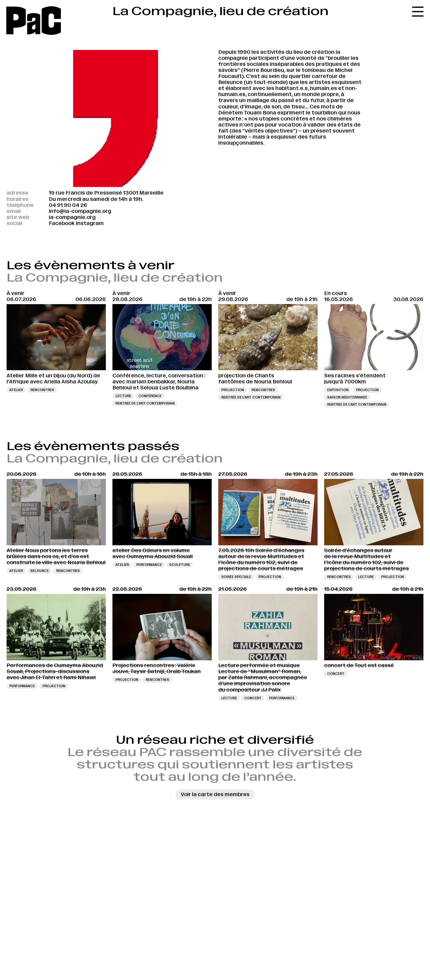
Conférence (150, 396)
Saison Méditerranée (347, 397)
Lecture (123, 396)
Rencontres (42, 390)
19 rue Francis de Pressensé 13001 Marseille (106, 193)
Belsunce (39, 571)
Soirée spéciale (236, 577)
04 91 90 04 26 (68, 205)
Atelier (16, 390)
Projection (232, 390)
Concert (253, 698)
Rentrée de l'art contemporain (145, 403)
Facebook (62, 223)
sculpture (179, 565)
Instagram (90, 223)
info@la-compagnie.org (80, 211)
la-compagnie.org (72, 217)
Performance (149, 565)
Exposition (338, 390)
